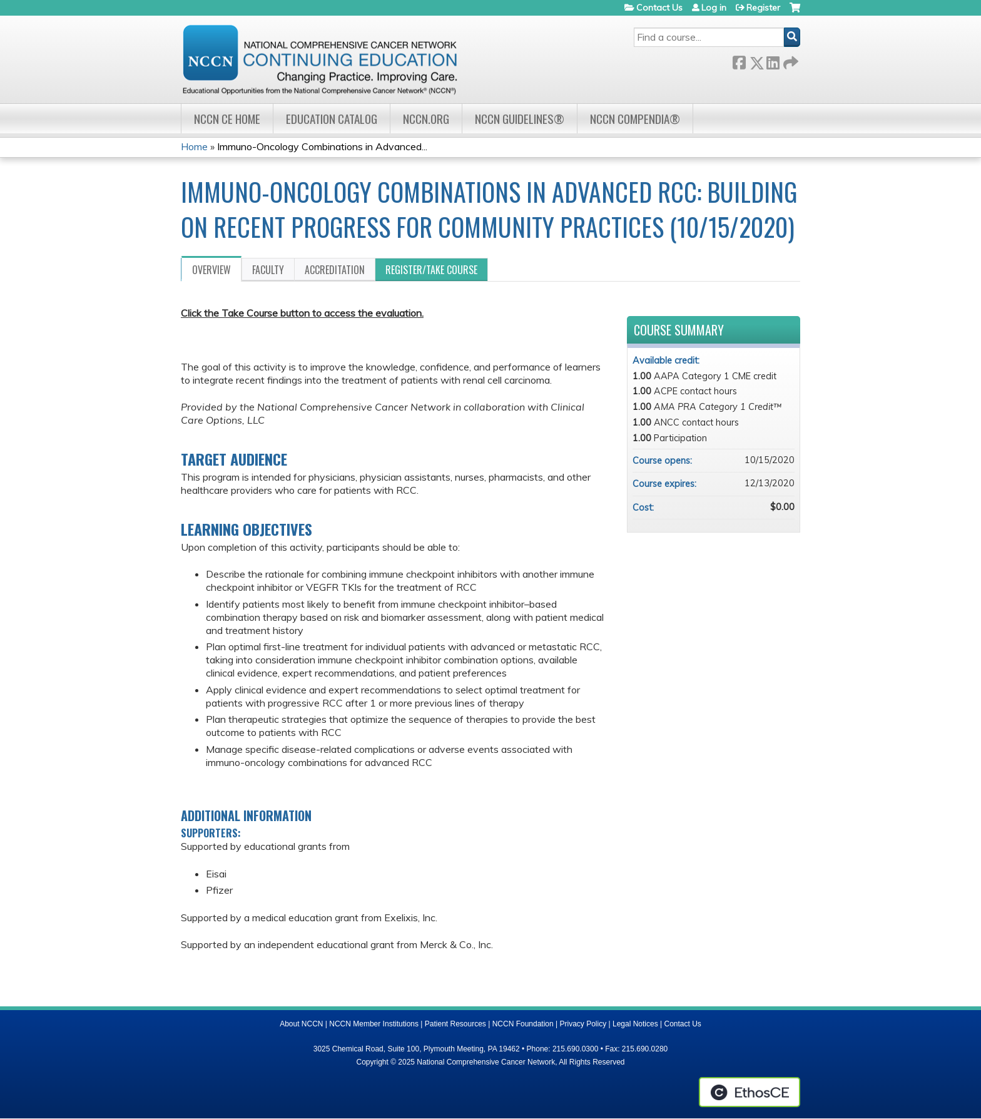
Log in (713, 7)
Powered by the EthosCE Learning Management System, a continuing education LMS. (749, 1092)
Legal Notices (635, 1023)
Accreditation (335, 269)
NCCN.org (426, 119)
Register (763, 7)
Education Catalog (331, 119)
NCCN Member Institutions (374, 1023)
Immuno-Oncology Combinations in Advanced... (322, 146)
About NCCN (301, 1023)
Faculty (268, 269)
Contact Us (659, 7)
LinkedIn (772, 60)
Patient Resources (455, 1023)
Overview (211, 269)
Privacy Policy (583, 1023)
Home (194, 146)
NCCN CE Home (227, 119)
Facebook (739, 60)
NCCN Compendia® (635, 119)
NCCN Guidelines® (519, 119)
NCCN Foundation (523, 1023)
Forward (789, 60)
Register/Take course (431, 269)
